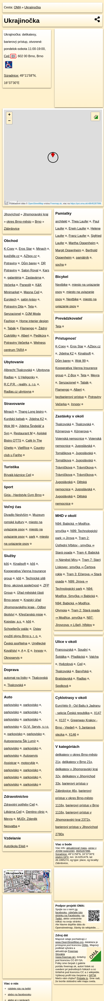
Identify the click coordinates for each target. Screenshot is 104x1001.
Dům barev (29, 263)
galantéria (14, 277)
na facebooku (66, 911)
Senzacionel (12, 313)
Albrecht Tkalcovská (18, 370)
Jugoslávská (83, 446)
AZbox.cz (30, 256)
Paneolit (25, 285)
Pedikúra (40, 335)
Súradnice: (11, 75)
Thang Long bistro (31, 411)
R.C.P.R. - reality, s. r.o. (20, 384)
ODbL (85, 945)
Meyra (8, 819)
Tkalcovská (40, 677)
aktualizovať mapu (76, 848)
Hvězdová (66, 664)
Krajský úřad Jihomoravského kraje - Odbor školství (25, 607)
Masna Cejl (31, 292)
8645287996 (83, 850)
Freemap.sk (56, 203)
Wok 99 (9, 426)
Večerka (9, 285)
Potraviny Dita (14, 306)
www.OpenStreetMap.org (69, 942)
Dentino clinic (35, 811)
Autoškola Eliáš (14, 846)
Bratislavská (63, 678)
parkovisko (11, 705)
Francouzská (64, 649)
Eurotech (10, 299)
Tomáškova (63, 453)
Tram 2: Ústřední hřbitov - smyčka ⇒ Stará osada (74, 545)
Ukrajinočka (32, 7)
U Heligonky (26, 377)
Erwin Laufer (77, 228)
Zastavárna (33, 277)
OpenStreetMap (35, 203)
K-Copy (9, 248)
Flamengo (27, 328)
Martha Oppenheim (82, 243)
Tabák (11, 328)
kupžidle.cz (11, 256)
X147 (97, 713)
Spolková (61, 686)
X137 (62, 720)
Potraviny (10, 263)
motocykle (28, 763)
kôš (6, 563)
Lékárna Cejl (13, 811)
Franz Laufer (78, 235)
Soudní (83, 649)
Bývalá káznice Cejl (17, 475)
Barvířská (82, 671)
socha (59, 264)
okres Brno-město (18, 221)
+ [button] (9, 115)
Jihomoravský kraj (35, 214)
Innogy (38, 650)
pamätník (82, 257)
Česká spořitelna (15, 643)
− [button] (9, 121)
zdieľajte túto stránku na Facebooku (69, 914)
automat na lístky (16, 677)
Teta (31, 306)
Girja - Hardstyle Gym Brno (23, 495)
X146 (72, 734)
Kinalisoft (19, 563)
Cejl (10, 56)
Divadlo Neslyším (16, 515)
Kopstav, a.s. (13, 621)
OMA (17, 7)
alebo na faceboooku (19, 994)
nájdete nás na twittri (19, 988)
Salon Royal (29, 270)
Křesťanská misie (31, 614)
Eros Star (25, 248)
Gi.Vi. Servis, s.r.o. (36, 726)
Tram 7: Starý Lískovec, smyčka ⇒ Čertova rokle (78, 567)
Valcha (94, 656)
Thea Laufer (80, 221)
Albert (25, 335)
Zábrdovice (11, 228)
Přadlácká (78, 656)
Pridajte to (82, 978)
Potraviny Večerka (16, 342)
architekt (61, 221)
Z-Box (72, 375)
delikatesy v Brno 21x (77, 762)
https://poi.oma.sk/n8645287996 (85, 203)
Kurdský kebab (14, 419)
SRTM (92, 975)
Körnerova (62, 431)
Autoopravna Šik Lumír (20, 741)
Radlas (82, 678)
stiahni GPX (62, 857)
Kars (46, 270)
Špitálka (61, 656)
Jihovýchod (12, 214)
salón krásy (29, 299)
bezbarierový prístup (69, 397)
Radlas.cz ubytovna (17, 391)
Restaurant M (23, 433)
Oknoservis (12, 657)
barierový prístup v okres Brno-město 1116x (74, 798)
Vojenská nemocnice (69, 438)
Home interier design (33, 321)
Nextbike (61, 284)
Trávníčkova (63, 467)
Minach (41, 248)
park (32, 536)
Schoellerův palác (16, 629)
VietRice (23, 447)
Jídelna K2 (36, 419)
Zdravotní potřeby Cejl (19, 804)
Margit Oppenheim (68, 250)
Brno (38, 221)
